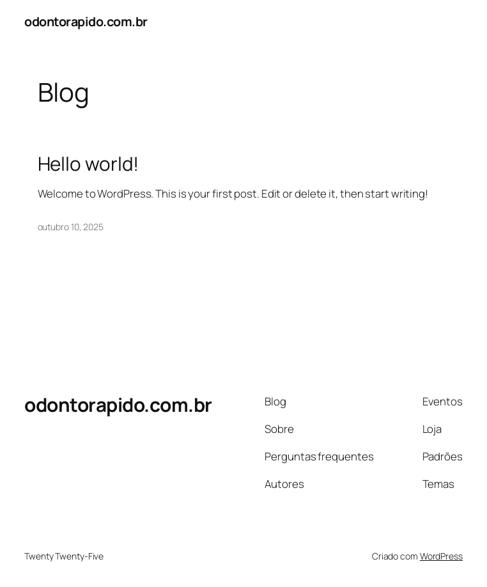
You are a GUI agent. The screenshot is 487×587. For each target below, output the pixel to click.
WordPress (441, 556)
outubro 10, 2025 (71, 227)
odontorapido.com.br (86, 21)
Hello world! (88, 163)
